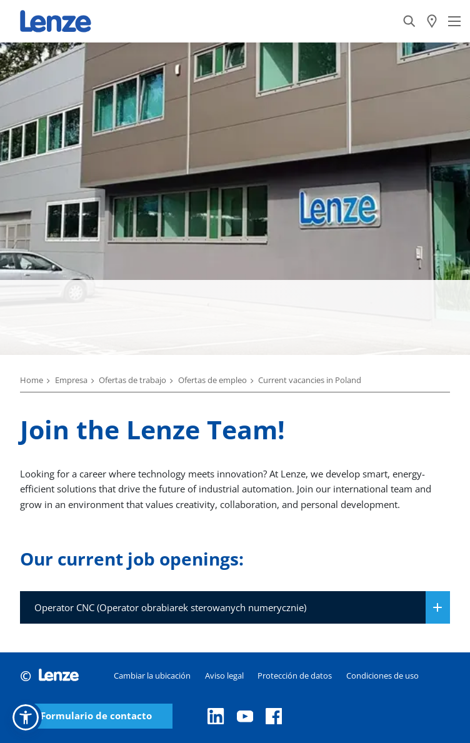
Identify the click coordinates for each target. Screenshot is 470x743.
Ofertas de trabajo (132, 380)
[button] (25, 717)
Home (31, 380)
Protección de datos (295, 675)
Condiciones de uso (382, 675)
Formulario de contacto (96, 716)
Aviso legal (224, 675)
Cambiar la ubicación (152, 675)
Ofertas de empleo (212, 380)
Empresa (71, 380)
